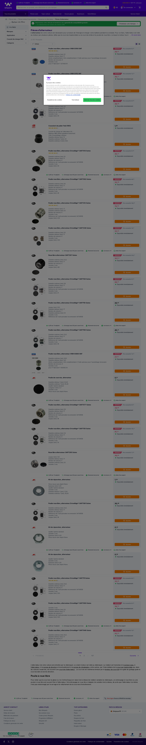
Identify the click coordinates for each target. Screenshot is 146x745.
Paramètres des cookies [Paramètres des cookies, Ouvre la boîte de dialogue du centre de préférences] (54, 100)
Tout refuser (75, 100)
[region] (73, 90)
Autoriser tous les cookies (92, 100)
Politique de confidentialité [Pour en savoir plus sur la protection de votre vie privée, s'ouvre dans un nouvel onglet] (73, 95)
